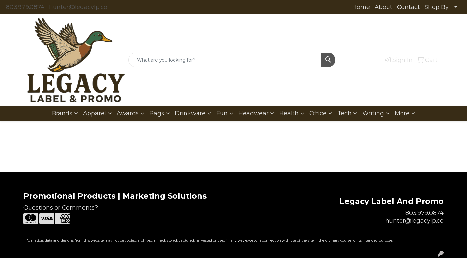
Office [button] (318, 113)
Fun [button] (222, 113)
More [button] (402, 113)
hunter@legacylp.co (78, 7)
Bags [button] (157, 113)
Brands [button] (62, 113)
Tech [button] (344, 113)
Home (361, 7)
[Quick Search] (225, 60)
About (383, 7)
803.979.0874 (25, 7)
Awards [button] (128, 113)
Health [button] (289, 113)
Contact (408, 7)
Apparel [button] (94, 113)
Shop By (437, 7)
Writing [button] (373, 113)
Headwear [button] (253, 113)
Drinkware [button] (190, 113)
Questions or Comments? (60, 207)
